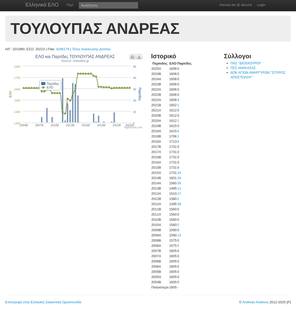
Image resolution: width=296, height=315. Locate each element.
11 (179, 188)
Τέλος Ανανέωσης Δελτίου (91, 49)
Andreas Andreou (255, 302)
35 (179, 183)
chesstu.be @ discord (235, 5)
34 (179, 178)
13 (179, 235)
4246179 (62, 49)
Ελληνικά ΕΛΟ (42, 5)
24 (179, 173)
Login (261, 5)
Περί (70, 5)
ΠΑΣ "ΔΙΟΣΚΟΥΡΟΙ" (246, 63)
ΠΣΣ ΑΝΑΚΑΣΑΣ (243, 68)
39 (179, 204)
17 (179, 194)
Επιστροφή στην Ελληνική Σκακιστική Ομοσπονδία (43, 302)
